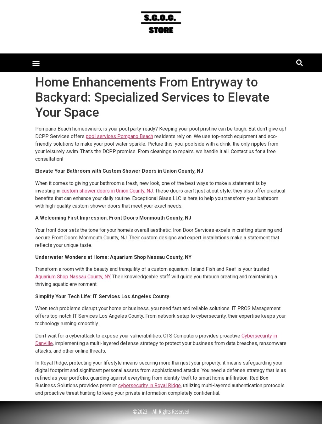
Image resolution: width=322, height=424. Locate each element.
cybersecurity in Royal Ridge (149, 385)
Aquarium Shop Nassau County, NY (72, 277)
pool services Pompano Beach (119, 136)
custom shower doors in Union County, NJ (107, 191)
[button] (36, 63)
